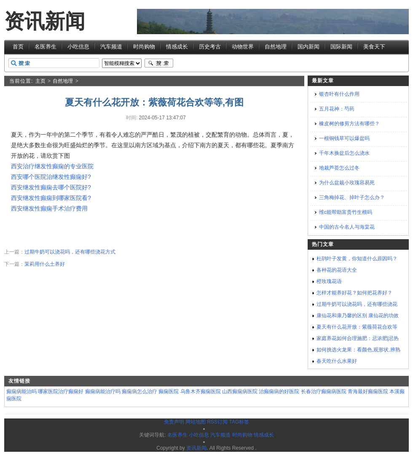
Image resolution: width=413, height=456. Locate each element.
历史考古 (210, 46)
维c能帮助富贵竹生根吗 (345, 212)
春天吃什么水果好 (336, 361)
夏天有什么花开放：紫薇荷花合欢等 (356, 327)
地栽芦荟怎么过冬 (339, 168)
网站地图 (195, 422)
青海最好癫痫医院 (368, 391)
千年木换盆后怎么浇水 (344, 153)
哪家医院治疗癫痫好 (60, 391)
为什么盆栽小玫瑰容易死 (347, 183)
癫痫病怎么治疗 (139, 391)
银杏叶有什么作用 (339, 94)
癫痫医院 (168, 391)
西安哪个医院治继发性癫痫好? (51, 176)
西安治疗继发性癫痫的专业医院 (52, 166)
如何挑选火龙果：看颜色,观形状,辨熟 (358, 350)
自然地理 (276, 46)
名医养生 (45, 46)
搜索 (159, 63)
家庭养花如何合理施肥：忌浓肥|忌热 (357, 338)
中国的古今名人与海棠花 (347, 227)
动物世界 (243, 46)
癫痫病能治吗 (21, 391)
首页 (18, 46)
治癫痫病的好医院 (279, 391)
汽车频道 (111, 46)
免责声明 (174, 422)
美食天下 (374, 46)
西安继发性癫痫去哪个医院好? (51, 187)
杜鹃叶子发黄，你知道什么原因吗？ (356, 259)
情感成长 (177, 46)
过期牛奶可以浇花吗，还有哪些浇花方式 (69, 252)
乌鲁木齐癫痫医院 (200, 391)
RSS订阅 (217, 422)
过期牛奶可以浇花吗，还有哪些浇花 (356, 304)
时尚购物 (144, 46)
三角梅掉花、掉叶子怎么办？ (352, 197)
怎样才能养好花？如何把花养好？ (354, 293)
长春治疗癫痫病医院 (323, 391)
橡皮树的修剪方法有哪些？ (349, 124)
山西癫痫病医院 (239, 391)
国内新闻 (308, 46)
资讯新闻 (44, 21)
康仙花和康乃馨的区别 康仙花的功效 (357, 315)
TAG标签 (239, 422)
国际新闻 (341, 46)
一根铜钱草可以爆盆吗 (344, 138)
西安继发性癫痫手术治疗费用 (49, 208)
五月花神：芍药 (336, 109)
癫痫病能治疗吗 (103, 391)
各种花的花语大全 (336, 270)
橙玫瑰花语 (329, 281)
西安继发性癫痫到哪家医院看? (51, 197)
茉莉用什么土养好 (44, 264)
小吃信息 (78, 46)
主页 (40, 81)
